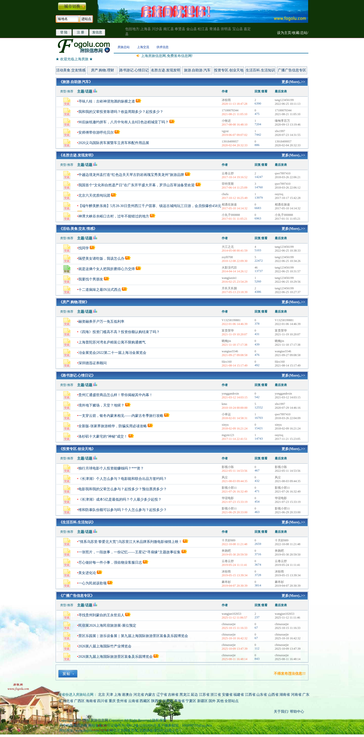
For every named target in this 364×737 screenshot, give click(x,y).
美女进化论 (87, 573)
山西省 (273, 695)
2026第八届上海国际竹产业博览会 (104, 646)
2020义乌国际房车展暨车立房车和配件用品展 (113, 143)
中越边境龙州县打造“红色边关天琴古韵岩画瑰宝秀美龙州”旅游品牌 (131, 175)
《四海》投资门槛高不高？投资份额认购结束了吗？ (119, 332)
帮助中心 (296, 711)
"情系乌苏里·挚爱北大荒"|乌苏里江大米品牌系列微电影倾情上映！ (130, 542)
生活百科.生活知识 (260, 70)
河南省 (296, 695)
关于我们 (281, 711)
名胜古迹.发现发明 (165, 70)
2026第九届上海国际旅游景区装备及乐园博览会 (115, 657)
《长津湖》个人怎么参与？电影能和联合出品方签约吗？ (122, 479)
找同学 (83, 248)
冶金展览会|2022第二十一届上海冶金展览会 (112, 353)
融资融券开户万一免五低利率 (101, 321)
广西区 (79, 701)
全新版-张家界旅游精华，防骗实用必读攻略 (112, 426)
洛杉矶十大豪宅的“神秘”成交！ (102, 436)
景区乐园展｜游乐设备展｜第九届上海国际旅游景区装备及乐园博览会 (133, 636)
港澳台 (127, 695)
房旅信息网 (99, 720)
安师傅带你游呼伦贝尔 (96, 132)
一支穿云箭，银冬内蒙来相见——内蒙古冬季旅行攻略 (120, 416)
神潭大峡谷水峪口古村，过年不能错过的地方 (113, 216)
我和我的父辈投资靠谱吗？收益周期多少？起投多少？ (120, 112)
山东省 (262, 695)
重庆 (112, 701)
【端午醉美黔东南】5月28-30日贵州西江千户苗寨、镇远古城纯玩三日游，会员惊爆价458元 (149, 206)
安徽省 (227, 695)
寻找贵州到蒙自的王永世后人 (101, 615)
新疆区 (202, 701)
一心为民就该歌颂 (92, 583)
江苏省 (204, 695)
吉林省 (173, 695)
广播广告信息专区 (292, 70)
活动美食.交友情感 (70, 70)
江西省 (250, 695)
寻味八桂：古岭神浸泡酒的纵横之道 (106, 101)
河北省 (138, 695)
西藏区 (145, 701)
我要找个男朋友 (90, 279)
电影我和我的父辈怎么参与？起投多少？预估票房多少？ (122, 489)
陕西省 (156, 701)
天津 (109, 695)
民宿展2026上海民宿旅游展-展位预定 (107, 625)
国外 (212, 701)
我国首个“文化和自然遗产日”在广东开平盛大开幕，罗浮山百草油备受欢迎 (136, 185)
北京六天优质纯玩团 (94, 195)
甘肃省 (168, 701)
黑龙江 (184, 695)
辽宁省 (161, 695)
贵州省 (122, 701)
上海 (117, 695)
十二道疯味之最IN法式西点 (99, 290)
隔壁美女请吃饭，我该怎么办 (101, 258)
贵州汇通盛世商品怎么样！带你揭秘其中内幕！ (115, 395)
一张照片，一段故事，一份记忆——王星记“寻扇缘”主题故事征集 (129, 552)
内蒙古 (150, 695)
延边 (194, 695)
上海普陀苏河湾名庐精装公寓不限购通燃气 (112, 342)
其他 (221, 701)
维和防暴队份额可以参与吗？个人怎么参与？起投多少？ (122, 510)
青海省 (179, 701)
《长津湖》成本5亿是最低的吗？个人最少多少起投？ (120, 499)
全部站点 (231, 701)
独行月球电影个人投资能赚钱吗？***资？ (111, 468)
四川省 (102, 701)
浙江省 (215, 695)
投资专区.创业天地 (228, 70)
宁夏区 (191, 701)
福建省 (238, 695)
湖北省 (68, 701)
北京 (101, 695)
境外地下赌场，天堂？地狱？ (101, 405)
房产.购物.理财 (102, 70)
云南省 (133, 701)
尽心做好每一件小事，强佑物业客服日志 (110, 562)
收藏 (295, 33)
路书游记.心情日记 (134, 70)
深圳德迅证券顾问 (92, 363)
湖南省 (284, 695)
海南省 (91, 701)
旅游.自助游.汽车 (197, 70)
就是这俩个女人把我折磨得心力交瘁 (107, 269)
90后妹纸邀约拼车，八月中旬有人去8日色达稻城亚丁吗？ (123, 122)
